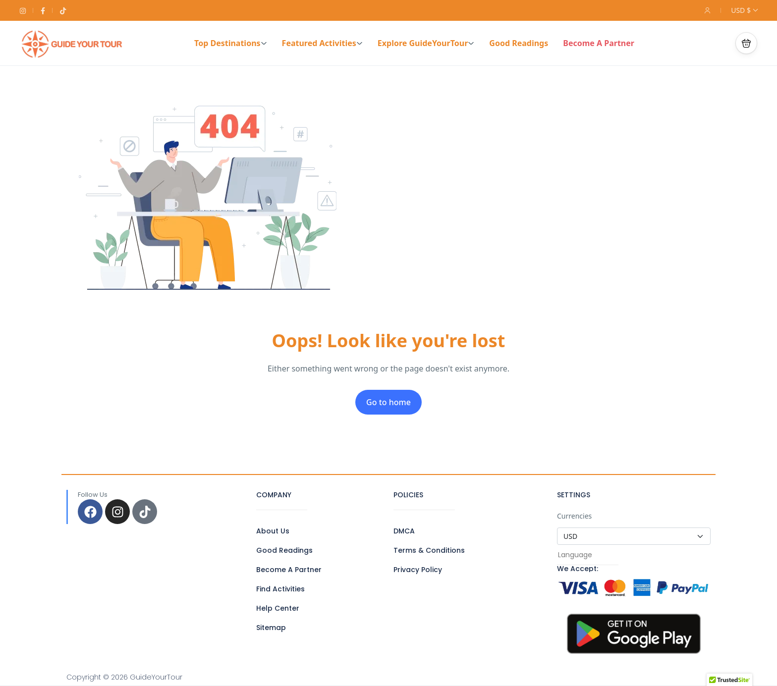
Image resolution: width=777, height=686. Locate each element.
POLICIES (408, 495)
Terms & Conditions (429, 550)
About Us (272, 531)
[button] (746, 43)
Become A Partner (598, 43)
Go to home (388, 402)
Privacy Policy (417, 570)
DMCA (404, 531)
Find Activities (280, 589)
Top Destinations (230, 43)
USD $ (744, 10)
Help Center (277, 608)
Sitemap (271, 628)
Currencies (574, 516)
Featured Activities (322, 43)
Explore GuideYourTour (426, 43)
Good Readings (518, 43)
